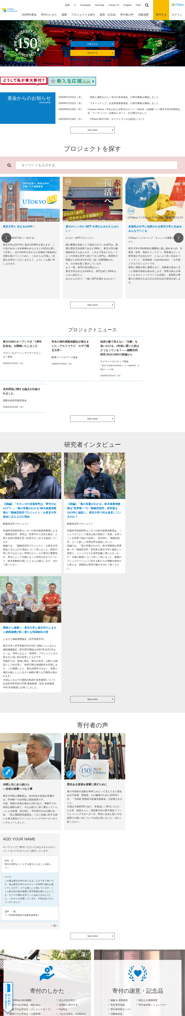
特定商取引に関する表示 (161, 864)
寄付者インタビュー (127, 856)
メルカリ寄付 (20, 906)
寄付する (161, 14)
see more (93, 130)
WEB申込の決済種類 (20, 749)
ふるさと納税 (20, 913)
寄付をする (92, 53)
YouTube (99, 5)
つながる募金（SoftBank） (73, 762)
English (127, 5)
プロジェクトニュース (93, 860)
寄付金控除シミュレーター (153, 753)
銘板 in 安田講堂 (119, 749)
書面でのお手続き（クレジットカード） (30, 758)
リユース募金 (20, 902)
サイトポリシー (79, 969)
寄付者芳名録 (118, 753)
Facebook (85, 5)
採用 (67, 5)
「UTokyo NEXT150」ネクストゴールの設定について (116, 119)
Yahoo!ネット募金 (22, 909)
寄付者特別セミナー (121, 758)
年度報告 (87, 856)
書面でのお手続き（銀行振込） (26, 753)
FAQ (138, 5)
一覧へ (180, 674)
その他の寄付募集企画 (160, 871)
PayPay (63, 758)
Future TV (114, 5)
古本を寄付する (21, 898)
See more (92, 305)
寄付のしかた (20, 845)
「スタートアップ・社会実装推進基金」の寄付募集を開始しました (123, 103)
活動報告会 (116, 762)
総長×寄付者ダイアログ (129, 852)
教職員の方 (19, 921)
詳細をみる (92, 44)
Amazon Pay (20, 894)
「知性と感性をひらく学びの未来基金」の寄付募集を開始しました (123, 97)
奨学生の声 (88, 864)
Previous (6, 238)
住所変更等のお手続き (160, 860)
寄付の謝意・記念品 (59, 845)
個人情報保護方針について (162, 867)
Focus (86, 867)
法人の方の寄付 (67, 749)
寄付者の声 (122, 845)
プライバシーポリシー (101, 969)
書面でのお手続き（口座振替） (26, 762)
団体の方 (18, 924)
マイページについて (159, 875)
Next (179, 238)
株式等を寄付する (22, 917)
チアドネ (18, 928)
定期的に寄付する (68, 753)
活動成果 (86, 845)
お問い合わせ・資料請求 (161, 856)
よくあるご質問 (21, 932)
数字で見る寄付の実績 (93, 852)
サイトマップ (60, 969)
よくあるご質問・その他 (159, 847)
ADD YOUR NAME (126, 864)
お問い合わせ (123, 969)
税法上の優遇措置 (148, 749)
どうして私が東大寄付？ (129, 860)
